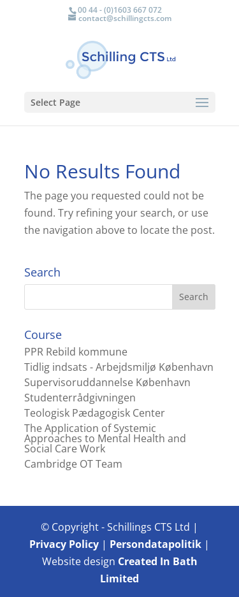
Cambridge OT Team (73, 464)
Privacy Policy (64, 544)
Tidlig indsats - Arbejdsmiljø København (119, 367)
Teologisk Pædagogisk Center (94, 413)
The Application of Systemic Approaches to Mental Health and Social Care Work (105, 438)
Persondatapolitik (155, 544)
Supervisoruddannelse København (107, 382)
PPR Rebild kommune (75, 352)
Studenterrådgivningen (80, 398)
